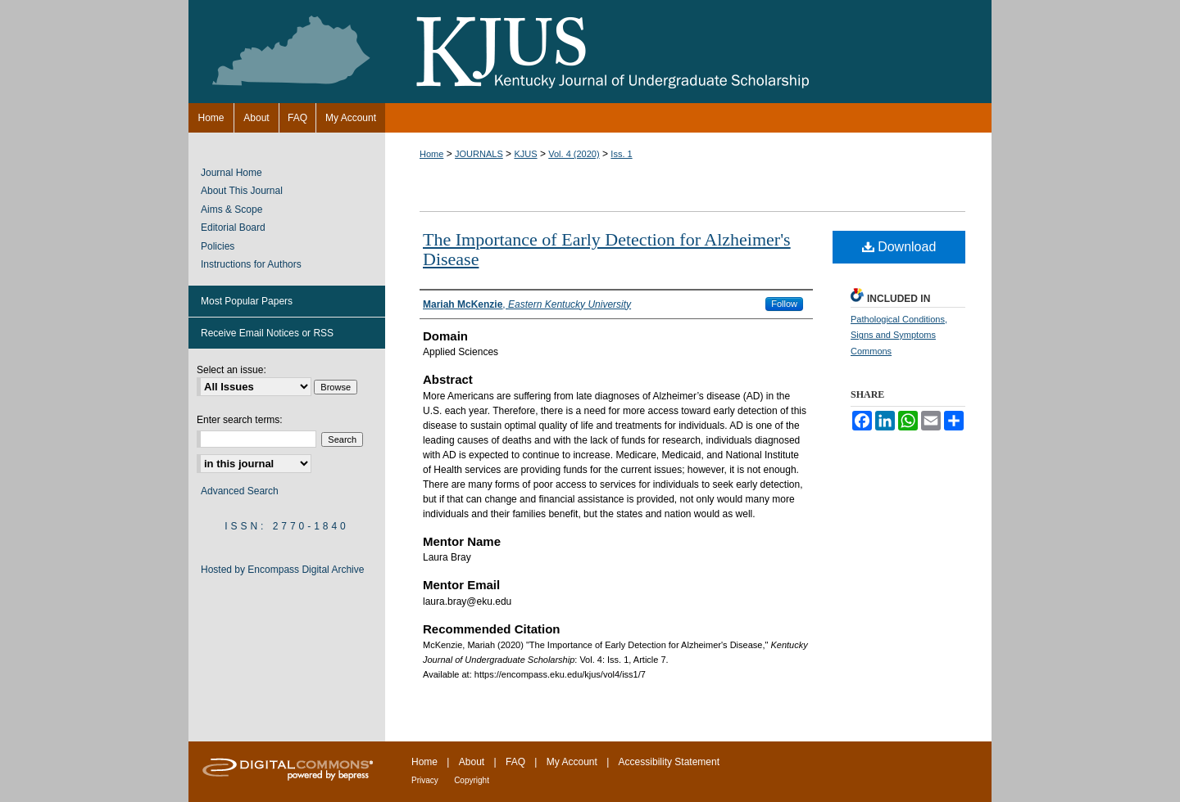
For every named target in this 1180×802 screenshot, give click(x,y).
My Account (572, 762)
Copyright (471, 780)
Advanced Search (240, 491)
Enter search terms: (240, 420)
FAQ (515, 762)
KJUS (525, 154)
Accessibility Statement (669, 762)
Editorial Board (233, 227)
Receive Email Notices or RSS (267, 333)
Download (899, 247)
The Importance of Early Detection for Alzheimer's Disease (607, 249)
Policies (217, 246)
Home (431, 154)
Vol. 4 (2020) (573, 154)
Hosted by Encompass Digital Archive (282, 569)
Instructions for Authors (251, 264)
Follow (784, 304)
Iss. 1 (621, 154)
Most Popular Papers (247, 301)
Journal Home (231, 172)
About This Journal (242, 190)
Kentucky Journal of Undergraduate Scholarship (590, 51)
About (471, 762)
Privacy (424, 780)
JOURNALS (479, 154)
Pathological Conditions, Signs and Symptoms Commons (899, 335)
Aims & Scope (231, 209)
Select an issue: (231, 370)
